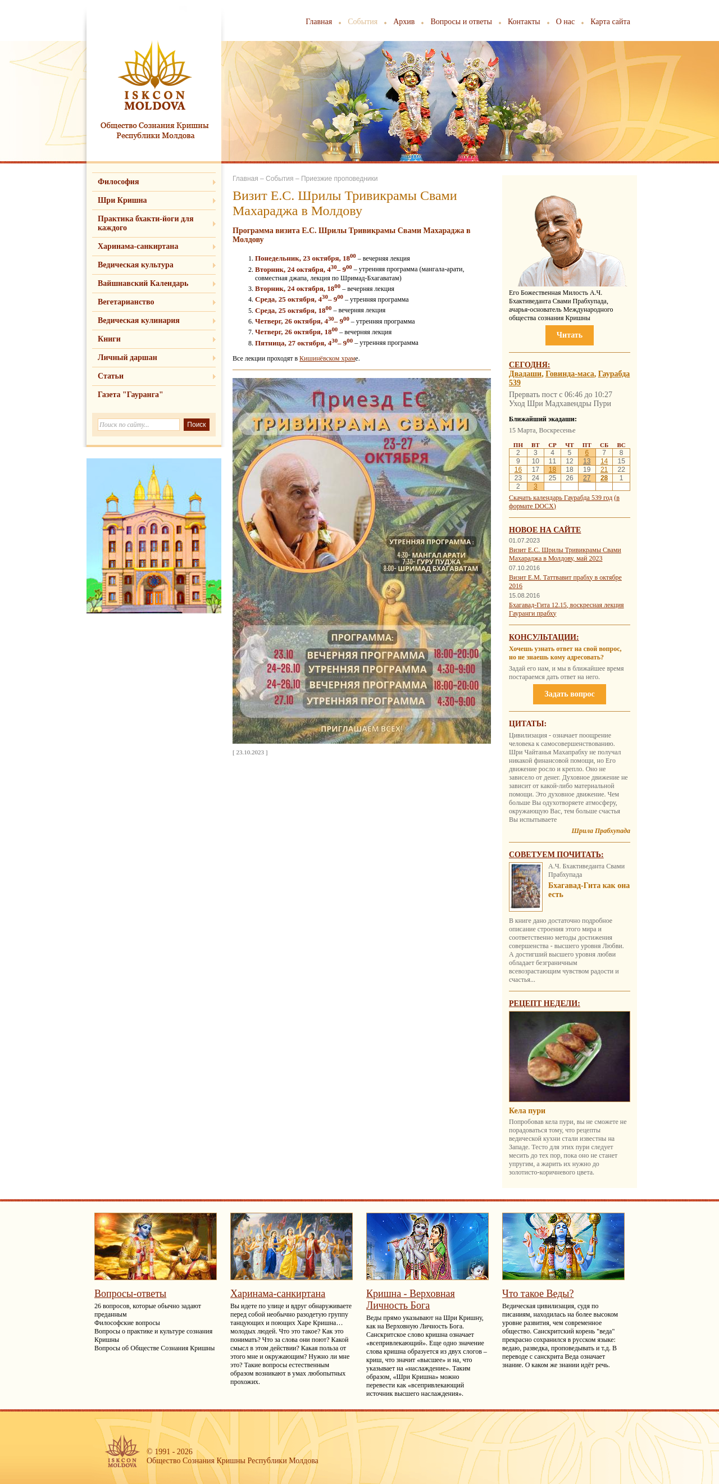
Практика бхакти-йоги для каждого (146, 223)
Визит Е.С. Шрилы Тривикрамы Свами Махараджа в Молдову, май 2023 (565, 554)
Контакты (524, 21)
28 (604, 478)
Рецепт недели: (544, 1003)
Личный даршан (127, 357)
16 (518, 470)
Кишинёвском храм (327, 358)
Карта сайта (610, 21)
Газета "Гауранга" (130, 394)
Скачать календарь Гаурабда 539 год (560, 498)
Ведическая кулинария (139, 320)
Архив (404, 21)
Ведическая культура (136, 265)
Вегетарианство (126, 302)
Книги (109, 339)
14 (604, 461)
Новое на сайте (545, 530)
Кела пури (527, 1111)
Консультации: (544, 637)
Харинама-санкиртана (138, 246)
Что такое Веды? (538, 1293)
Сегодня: (529, 365)
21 (604, 470)
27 (586, 478)
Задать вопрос (569, 694)
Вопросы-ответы (130, 1293)
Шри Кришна (122, 200)
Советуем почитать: (556, 854)
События (362, 21)
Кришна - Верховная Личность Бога (410, 1299)
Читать (570, 335)
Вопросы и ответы (461, 21)
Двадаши (525, 374)
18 (552, 470)
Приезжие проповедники (339, 179)
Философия (118, 181)
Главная (319, 21)
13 (586, 461)
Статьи (111, 376)
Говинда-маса (569, 374)
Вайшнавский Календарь (143, 283)
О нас (565, 21)
